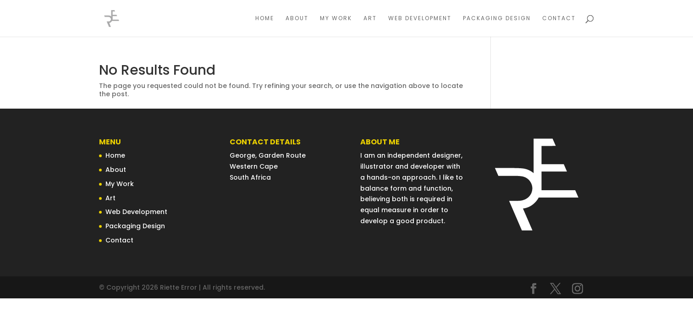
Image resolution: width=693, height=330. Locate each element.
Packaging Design (497, 18)
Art (370, 18)
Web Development (419, 18)
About (297, 18)
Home (264, 18)
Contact (559, 18)
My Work (336, 18)
